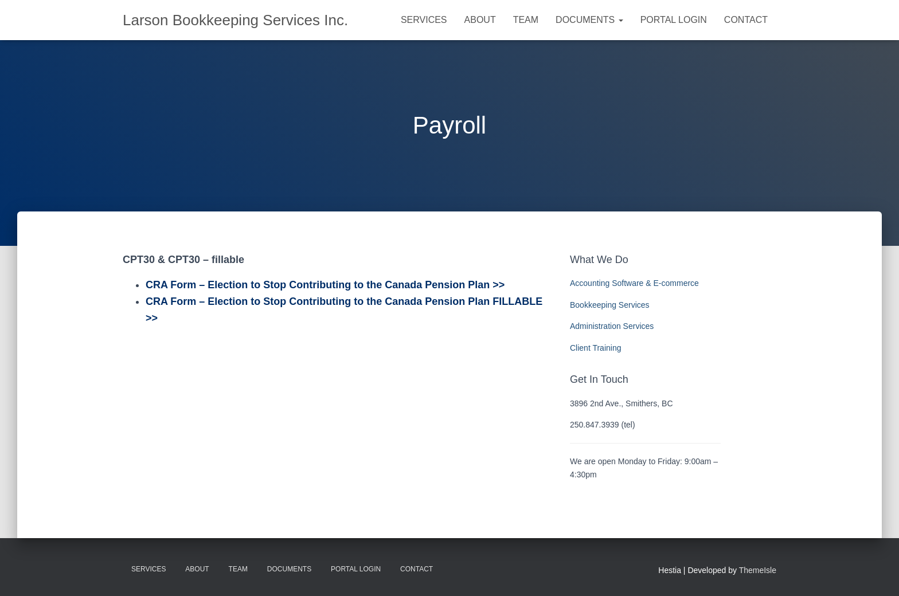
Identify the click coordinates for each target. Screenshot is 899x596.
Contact (746, 20)
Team (525, 20)
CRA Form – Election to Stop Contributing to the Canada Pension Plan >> (325, 285)
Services (424, 20)
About (480, 20)
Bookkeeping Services (610, 304)
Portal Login (673, 20)
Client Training (596, 347)
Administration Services (612, 326)
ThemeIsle (757, 570)
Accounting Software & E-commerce (634, 283)
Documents (589, 20)
